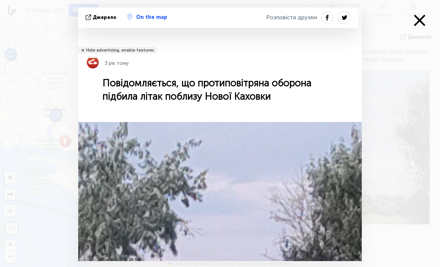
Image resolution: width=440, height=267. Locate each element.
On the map (147, 17)
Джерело (101, 17)
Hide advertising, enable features (120, 50)
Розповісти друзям (291, 17)
